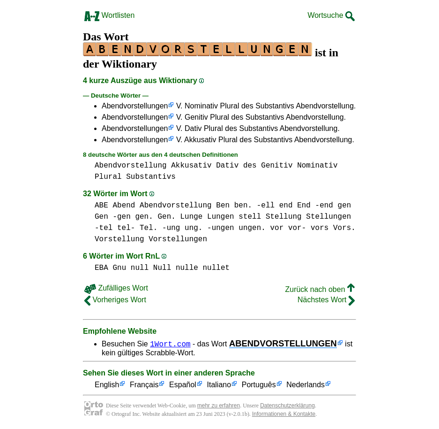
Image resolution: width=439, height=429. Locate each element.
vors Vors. (333, 228)
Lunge (191, 217)
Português (259, 385)
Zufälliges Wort (116, 288)
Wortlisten (109, 15)
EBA (101, 268)
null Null (151, 268)
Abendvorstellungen (135, 106)
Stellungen (328, 217)
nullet (216, 268)
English (107, 385)
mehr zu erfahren (218, 405)
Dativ (227, 166)
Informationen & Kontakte (283, 414)
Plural (108, 177)
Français (144, 385)
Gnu (119, 268)
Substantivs (151, 177)
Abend (123, 205)
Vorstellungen (178, 239)
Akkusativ (191, 166)
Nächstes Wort (326, 300)
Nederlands (305, 385)
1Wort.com (170, 343)
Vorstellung (119, 239)
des (250, 166)
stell (249, 217)
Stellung (284, 217)
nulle (187, 268)
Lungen (220, 217)
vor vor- (288, 228)
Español (182, 385)
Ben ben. (234, 205)
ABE (101, 205)
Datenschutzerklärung (287, 405)
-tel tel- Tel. (126, 228)
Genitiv (276, 166)
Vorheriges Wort (115, 300)
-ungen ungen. (236, 228)
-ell (266, 205)
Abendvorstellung (131, 166)
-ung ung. (182, 228)
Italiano (219, 385)
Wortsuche (331, 15)
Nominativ (317, 166)
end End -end (306, 205)
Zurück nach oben (320, 289)
